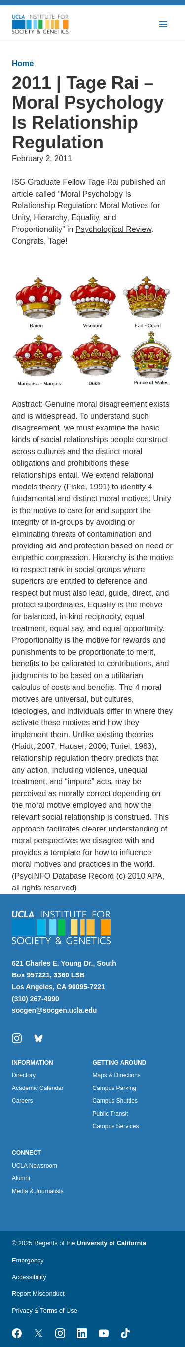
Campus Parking (115, 1088)
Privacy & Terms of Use (44, 1310)
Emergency (28, 1260)
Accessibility (29, 1277)
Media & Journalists (38, 1191)
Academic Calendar (38, 1088)
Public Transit (110, 1113)
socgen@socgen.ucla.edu (54, 1010)
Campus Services (116, 1126)
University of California (111, 1243)
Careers (22, 1100)
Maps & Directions (117, 1075)
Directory (24, 1075)
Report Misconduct (38, 1293)
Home (23, 63)
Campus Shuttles (115, 1100)
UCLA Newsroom (34, 1165)
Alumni (21, 1178)
